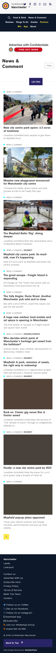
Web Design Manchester (14, 650)
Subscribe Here (12, 582)
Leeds (7, 563)
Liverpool (9, 567)
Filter (49, 65)
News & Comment (37, 17)
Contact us (9, 574)
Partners (44, 22)
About (33, 26)
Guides (34, 22)
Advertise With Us (13, 578)
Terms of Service (13, 590)
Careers (8, 598)
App (26, 26)
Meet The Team (12, 594)
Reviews (10, 22)
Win (19, 26)
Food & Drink (19, 17)
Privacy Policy (11, 586)
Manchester (10, 559)
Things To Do (22, 22)
